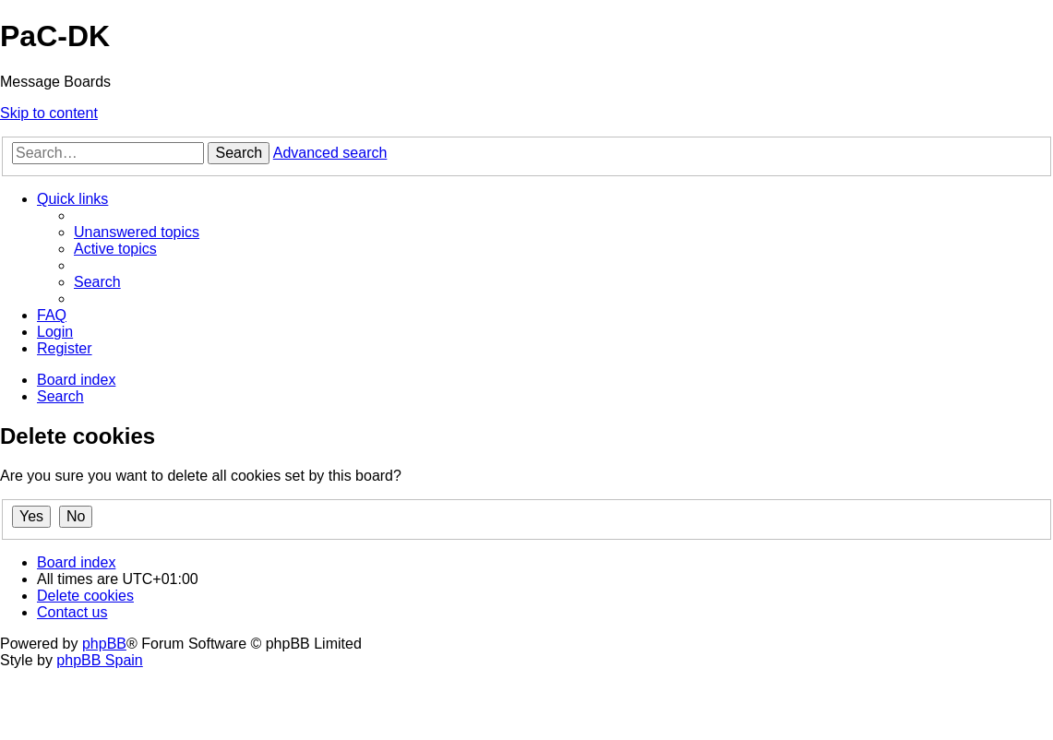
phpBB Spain (99, 660)
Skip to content (49, 113)
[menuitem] (136, 232)
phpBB (104, 643)
